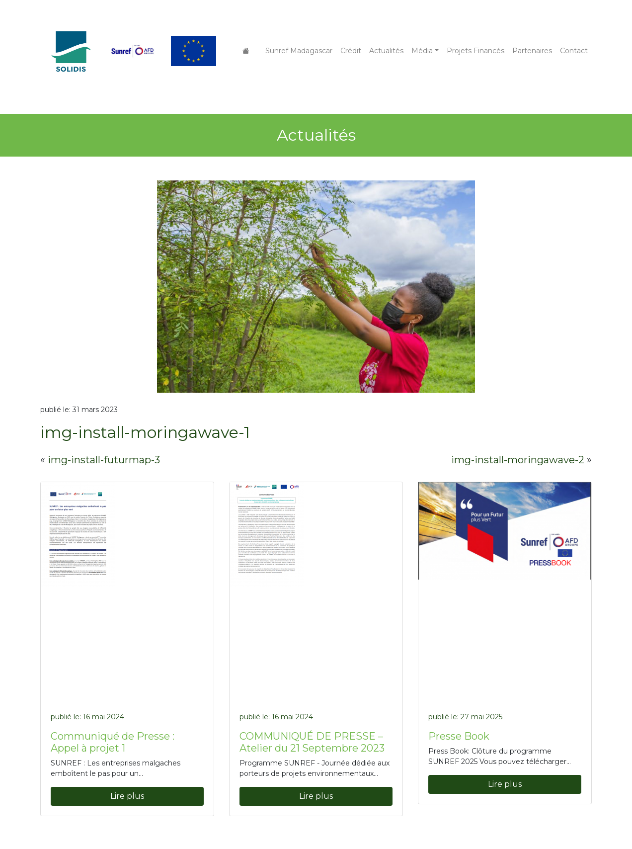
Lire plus (127, 796)
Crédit (350, 50)
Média (422, 50)
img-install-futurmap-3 (104, 460)
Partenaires (532, 50)
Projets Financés (475, 50)
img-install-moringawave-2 (517, 460)
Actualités (386, 50)
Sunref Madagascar (298, 50)
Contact (574, 50)
